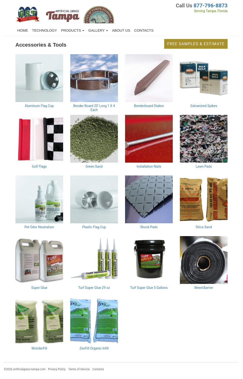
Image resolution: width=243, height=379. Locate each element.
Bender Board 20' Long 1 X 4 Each (94, 108)
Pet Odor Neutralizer (39, 227)
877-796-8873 (210, 6)
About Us (121, 30)
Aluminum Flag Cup (39, 106)
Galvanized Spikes (203, 106)
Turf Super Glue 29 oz (94, 288)
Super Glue (39, 288)
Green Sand (94, 166)
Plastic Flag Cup (94, 227)
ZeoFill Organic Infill (94, 348)
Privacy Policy (56, 369)
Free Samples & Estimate (195, 44)
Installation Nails (148, 166)
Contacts (144, 30)
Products (72, 30)
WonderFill (39, 348)
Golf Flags (39, 166)
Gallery (98, 30)
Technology (44, 30)
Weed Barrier (203, 288)
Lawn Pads (204, 166)
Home (22, 30)
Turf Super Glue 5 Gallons (149, 288)
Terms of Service (79, 369)
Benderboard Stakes (149, 106)
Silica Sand (204, 227)
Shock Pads (149, 227)
